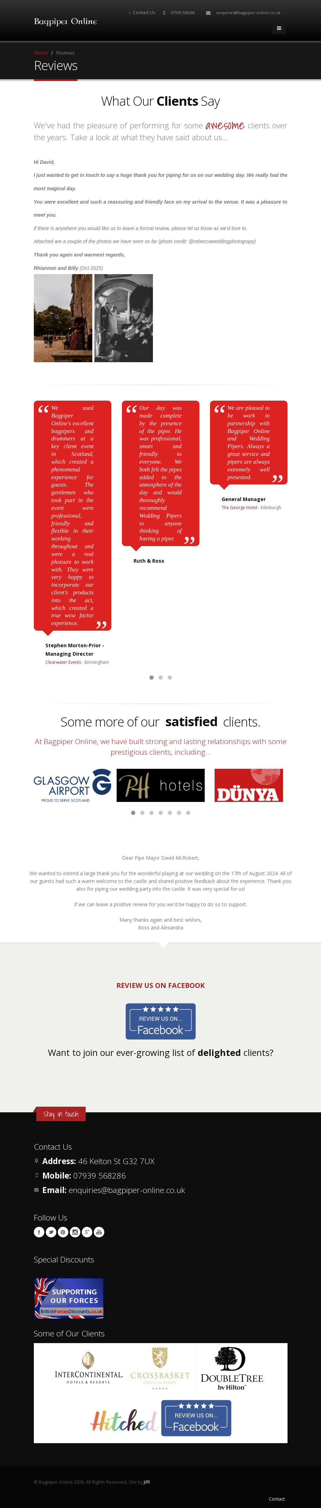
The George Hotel (239, 508)
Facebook (39, 1232)
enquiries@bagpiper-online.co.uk (248, 12)
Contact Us (142, 13)
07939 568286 (183, 12)
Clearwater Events (63, 662)
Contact (277, 1499)
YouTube (99, 1232)
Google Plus (87, 1232)
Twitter (51, 1232)
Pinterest (63, 1232)
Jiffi (147, 1482)
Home (41, 52)
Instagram (75, 1232)
